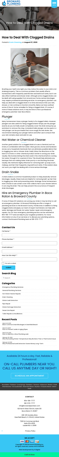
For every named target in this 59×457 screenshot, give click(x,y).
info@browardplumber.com (29, 406)
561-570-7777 (29, 403)
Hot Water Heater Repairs (11, 294)
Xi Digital (37, 450)
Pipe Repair (6, 304)
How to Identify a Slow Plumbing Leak (15, 333)
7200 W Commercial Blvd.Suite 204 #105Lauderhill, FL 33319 (29, 423)
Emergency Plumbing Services (12, 287)
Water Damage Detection (11, 307)
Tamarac (36, 385)
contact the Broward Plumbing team (15, 219)
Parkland (13, 385)
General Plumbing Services (11, 290)
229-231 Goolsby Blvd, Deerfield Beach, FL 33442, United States (29, 416)
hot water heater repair (31, 210)
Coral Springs (21, 385)
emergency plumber (45, 100)
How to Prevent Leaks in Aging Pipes (15, 328)
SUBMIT (8, 268)
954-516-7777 (29, 401)
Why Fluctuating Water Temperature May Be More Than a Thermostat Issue (29, 338)
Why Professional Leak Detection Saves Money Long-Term (22, 343)
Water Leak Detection (10, 300)
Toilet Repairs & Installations (12, 314)
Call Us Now (29, 454)
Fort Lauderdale (17, 386)
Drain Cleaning (15, 42)
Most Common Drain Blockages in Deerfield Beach (20, 324)
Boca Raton (5, 385)
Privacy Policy (30, 431)
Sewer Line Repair (8, 310)
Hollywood (43, 385)
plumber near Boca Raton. (21, 112)
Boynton (37, 386)
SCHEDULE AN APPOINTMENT (29, 375)
